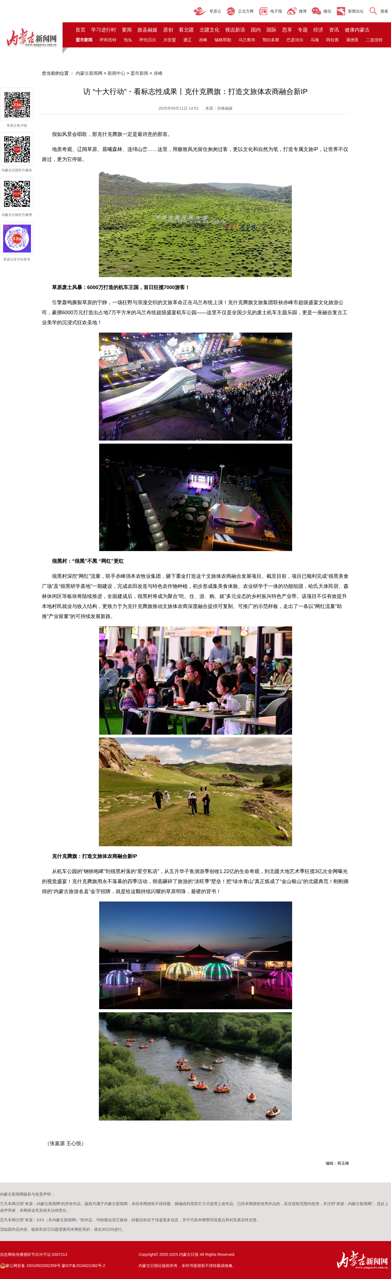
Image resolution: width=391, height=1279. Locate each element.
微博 (303, 11)
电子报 (276, 11)
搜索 (384, 11)
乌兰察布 (247, 39)
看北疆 (186, 30)
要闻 (127, 30)
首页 (80, 30)
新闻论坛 (356, 11)
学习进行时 (103, 30)
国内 (256, 30)
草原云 (215, 11)
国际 (271, 30)
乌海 (315, 39)
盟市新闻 (139, 73)
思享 (287, 30)
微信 (327, 11)
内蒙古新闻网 (89, 73)
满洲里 (352, 39)
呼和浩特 (108, 39)
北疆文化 (209, 30)
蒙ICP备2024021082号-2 (83, 1265)
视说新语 (235, 30)
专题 (303, 30)
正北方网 (246, 11)
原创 (168, 30)
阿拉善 (332, 39)
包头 (128, 39)
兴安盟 (169, 39)
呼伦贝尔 (147, 39)
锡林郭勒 (222, 39)
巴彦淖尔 (295, 39)
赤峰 (203, 39)
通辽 (187, 39)
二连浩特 (374, 39)
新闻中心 (116, 73)
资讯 (334, 30)
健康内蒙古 (357, 30)
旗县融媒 (147, 30)
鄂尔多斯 (271, 39)
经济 (318, 30)
